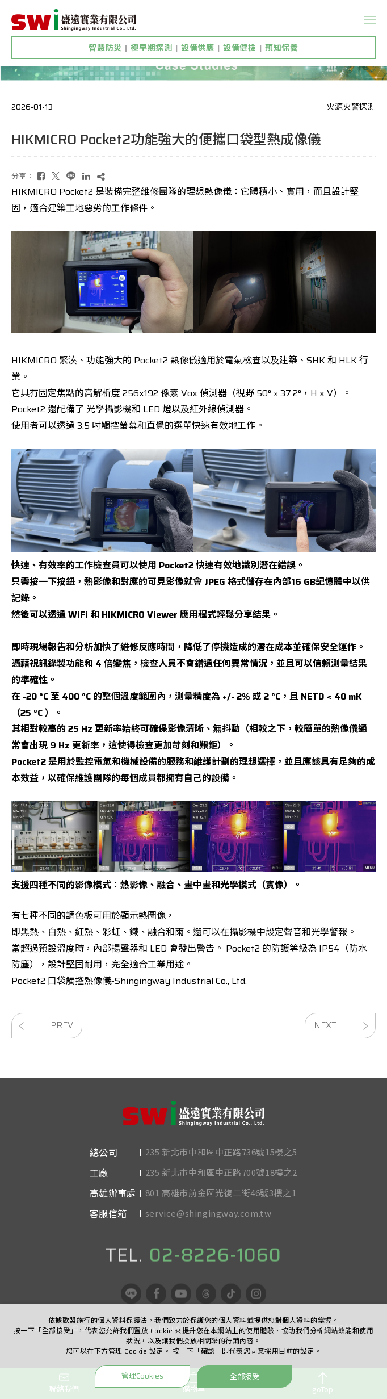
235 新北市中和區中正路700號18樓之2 (221, 1190)
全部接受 (244, 1376)
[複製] (101, 176)
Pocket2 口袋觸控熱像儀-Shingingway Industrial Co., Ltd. (129, 981)
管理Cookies (142, 1376)
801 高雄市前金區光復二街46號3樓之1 (221, 1211)
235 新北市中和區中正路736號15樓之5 (221, 1170)
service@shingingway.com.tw (208, 1231)
